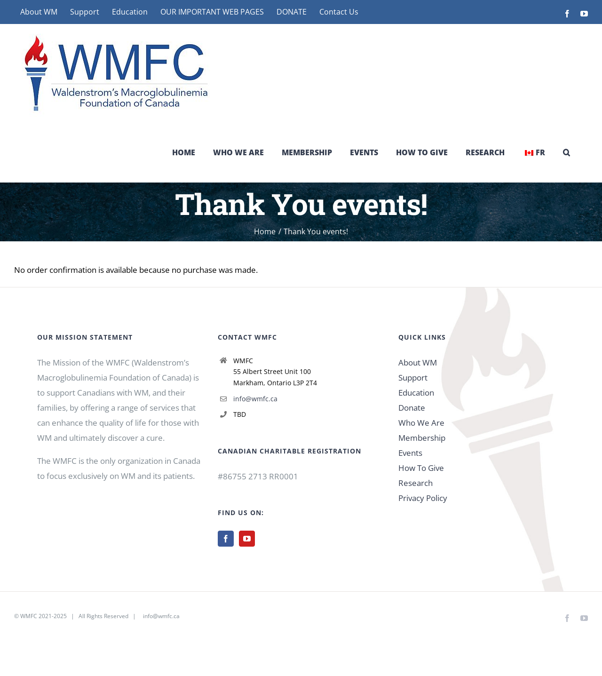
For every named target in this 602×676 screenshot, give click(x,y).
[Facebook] (226, 539)
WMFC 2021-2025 (43, 616)
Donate (411, 407)
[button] (566, 152)
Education (416, 392)
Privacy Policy (422, 498)
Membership (421, 437)
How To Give (421, 467)
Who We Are (421, 422)
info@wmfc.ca (255, 398)
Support (413, 377)
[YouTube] (247, 539)
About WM (417, 362)
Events (410, 452)
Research (415, 482)
